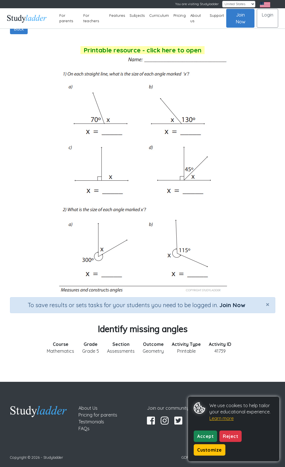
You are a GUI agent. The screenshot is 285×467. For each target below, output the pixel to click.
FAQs (84, 428)
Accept (205, 436)
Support (217, 15)
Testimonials (91, 422)
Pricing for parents (97, 415)
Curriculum (159, 15)
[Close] (267, 304)
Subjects (137, 15)
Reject (230, 436)
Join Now (240, 18)
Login (267, 15)
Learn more (221, 418)
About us (195, 18)
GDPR (186, 457)
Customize (209, 450)
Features (117, 15)
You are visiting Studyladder (197, 4)
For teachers (91, 18)
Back (19, 29)
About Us (88, 408)
